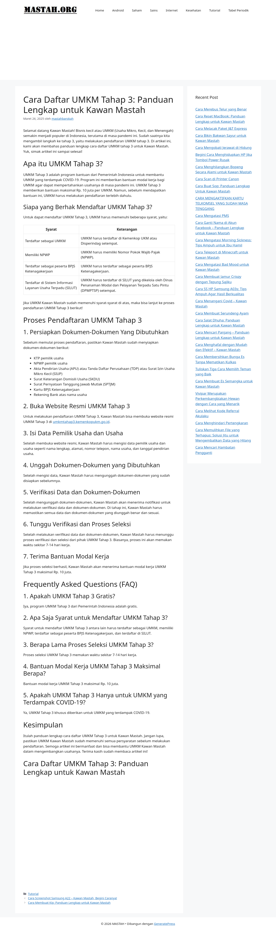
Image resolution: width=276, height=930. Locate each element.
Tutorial (214, 10)
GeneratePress (164, 924)
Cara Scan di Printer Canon (217, 179)
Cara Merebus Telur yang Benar (221, 109)
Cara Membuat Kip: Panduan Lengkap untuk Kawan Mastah (69, 903)
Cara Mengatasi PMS (212, 215)
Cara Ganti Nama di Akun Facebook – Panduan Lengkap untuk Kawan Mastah (219, 227)
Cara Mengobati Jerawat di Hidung (223, 147)
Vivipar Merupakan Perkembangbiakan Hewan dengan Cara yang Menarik (217, 398)
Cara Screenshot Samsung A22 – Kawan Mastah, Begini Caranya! (72, 898)
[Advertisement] (138, 51)
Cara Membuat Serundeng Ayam (222, 313)
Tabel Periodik (238, 10)
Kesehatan (193, 10)
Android (118, 10)
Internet (172, 10)
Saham (137, 10)
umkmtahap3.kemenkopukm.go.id (81, 421)
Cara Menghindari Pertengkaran (221, 423)
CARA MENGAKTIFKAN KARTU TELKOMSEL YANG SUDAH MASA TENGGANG (221, 203)
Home (99, 10)
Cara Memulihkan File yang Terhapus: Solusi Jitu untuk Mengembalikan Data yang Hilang (223, 435)
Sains (154, 10)
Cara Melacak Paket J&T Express (221, 128)
